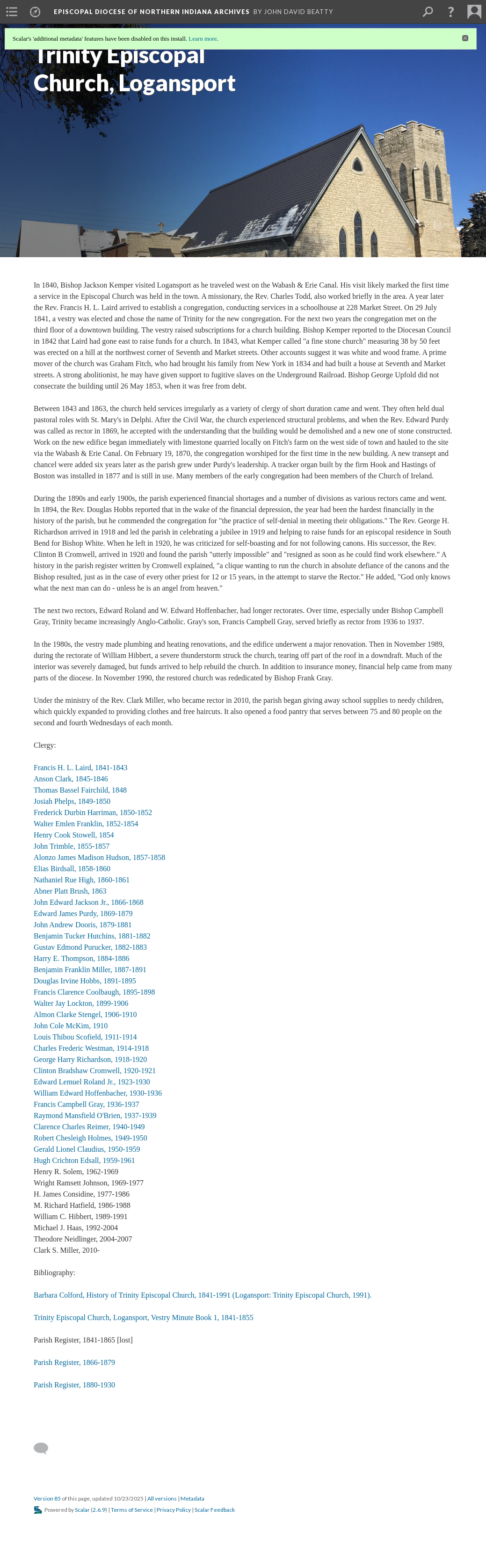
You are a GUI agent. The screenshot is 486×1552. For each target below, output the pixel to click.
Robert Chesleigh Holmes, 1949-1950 (90, 1138)
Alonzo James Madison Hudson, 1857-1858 (99, 857)
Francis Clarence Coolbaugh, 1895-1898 (94, 992)
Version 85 (47, 1498)
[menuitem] (11, 11)
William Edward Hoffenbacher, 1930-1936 (98, 1093)
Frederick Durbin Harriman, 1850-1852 (93, 812)
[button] (451, 11)
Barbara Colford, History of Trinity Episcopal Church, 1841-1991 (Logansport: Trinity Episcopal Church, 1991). (203, 1295)
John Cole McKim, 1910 (71, 1026)
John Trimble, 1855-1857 (71, 846)
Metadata (192, 1498)
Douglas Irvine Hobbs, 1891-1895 (85, 981)
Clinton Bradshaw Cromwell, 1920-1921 (95, 1071)
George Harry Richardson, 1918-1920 (90, 1059)
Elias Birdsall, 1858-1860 (72, 869)
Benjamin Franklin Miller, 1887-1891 (90, 970)
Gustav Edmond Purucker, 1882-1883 (90, 947)
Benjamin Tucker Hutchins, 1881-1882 (92, 936)
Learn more (203, 38)
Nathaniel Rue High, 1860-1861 (82, 880)
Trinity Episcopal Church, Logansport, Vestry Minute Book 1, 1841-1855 (144, 1317)
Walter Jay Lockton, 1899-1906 (81, 1003)
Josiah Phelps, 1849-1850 (72, 801)
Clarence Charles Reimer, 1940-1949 (89, 1127)
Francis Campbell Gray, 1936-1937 (86, 1104)
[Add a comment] (45, 1449)
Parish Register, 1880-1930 (74, 1385)
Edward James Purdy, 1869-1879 (83, 913)
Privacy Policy (174, 1509)
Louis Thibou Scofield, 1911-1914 (85, 1037)
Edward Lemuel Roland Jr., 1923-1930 (92, 1082)
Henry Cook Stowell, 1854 (74, 835)
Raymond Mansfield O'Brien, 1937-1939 (95, 1115)
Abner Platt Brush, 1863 (70, 891)
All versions (162, 1498)
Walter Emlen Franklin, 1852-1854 (86, 824)
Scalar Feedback (215, 1509)
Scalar (82, 1509)
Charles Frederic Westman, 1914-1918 (91, 1048)
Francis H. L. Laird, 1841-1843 (80, 768)
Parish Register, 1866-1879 (74, 1362)
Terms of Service (132, 1509)
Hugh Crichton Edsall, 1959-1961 (84, 1160)
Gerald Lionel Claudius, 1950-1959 (87, 1149)
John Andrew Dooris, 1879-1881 (83, 925)
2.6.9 (99, 1509)
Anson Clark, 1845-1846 (71, 779)
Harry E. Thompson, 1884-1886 (82, 958)
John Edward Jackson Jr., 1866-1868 (89, 902)
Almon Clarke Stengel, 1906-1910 (85, 1014)
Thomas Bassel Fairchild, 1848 (80, 790)
